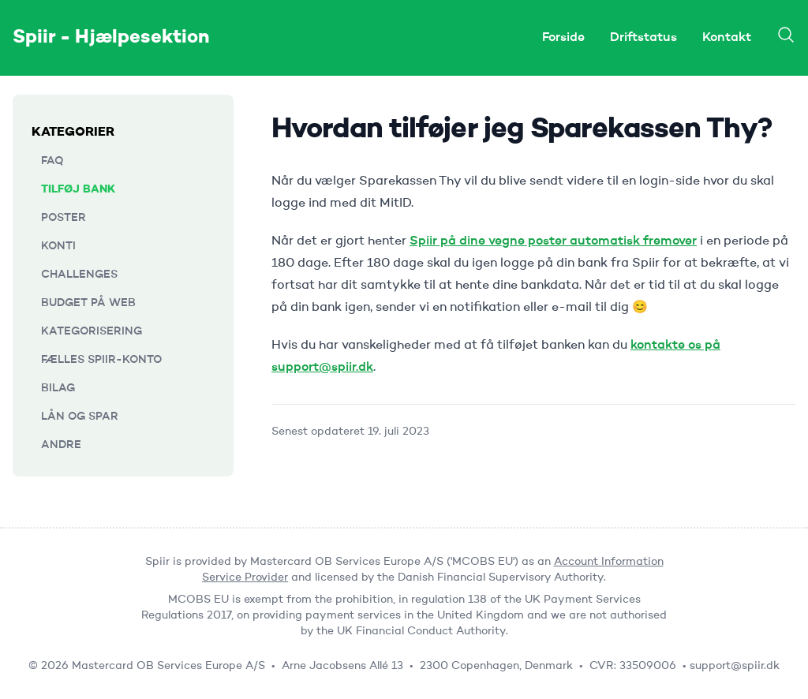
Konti (58, 246)
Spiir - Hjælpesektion (111, 37)
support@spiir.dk (735, 665)
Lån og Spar (79, 416)
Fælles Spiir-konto (101, 359)
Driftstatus (643, 38)
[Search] (785, 34)
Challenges (79, 274)
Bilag (58, 388)
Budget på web (88, 302)
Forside (563, 38)
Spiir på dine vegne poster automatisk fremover (553, 241)
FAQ (52, 160)
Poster (63, 217)
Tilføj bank (78, 189)
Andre (61, 444)
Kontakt (726, 38)
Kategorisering (91, 331)
